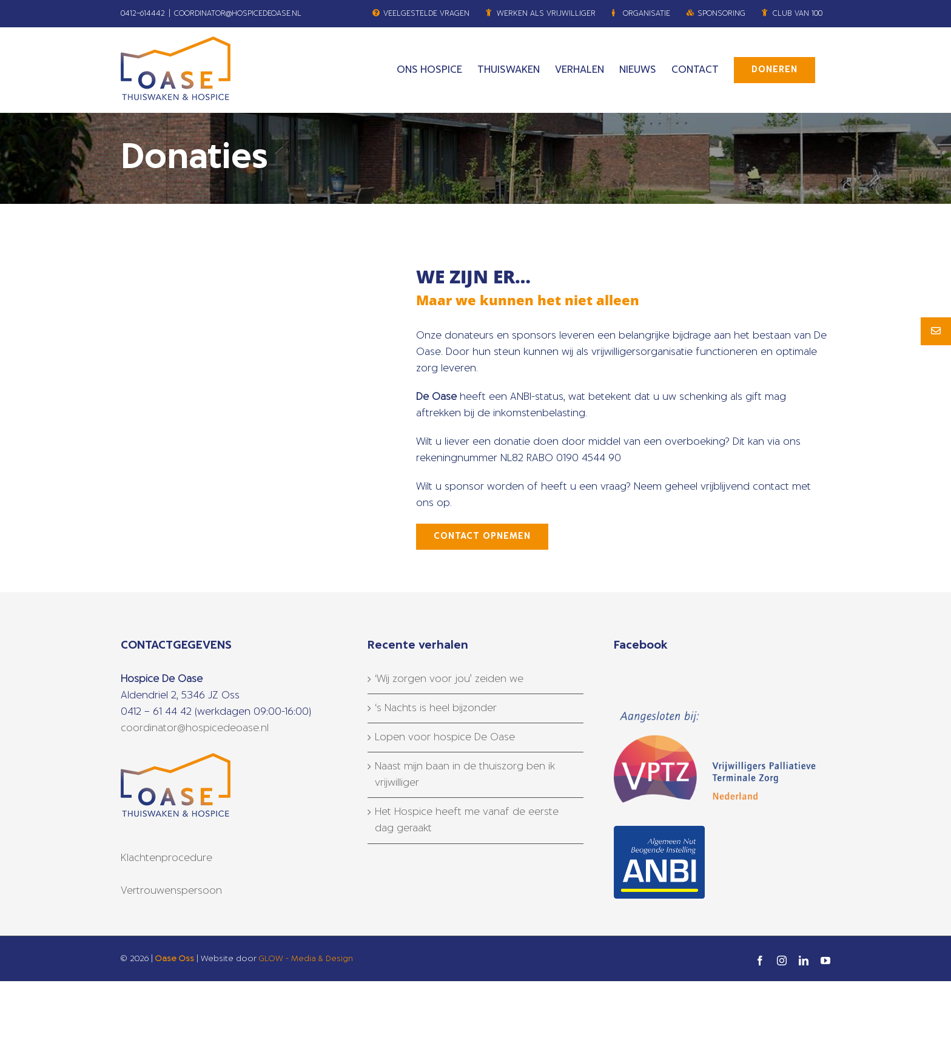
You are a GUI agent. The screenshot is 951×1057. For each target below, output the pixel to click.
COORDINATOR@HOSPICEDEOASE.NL (237, 13)
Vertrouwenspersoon (171, 891)
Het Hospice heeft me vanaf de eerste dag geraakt (467, 820)
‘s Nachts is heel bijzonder (436, 708)
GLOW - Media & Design (306, 959)
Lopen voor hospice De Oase (445, 737)
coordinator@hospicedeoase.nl (195, 728)
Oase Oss (174, 959)
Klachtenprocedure (166, 858)
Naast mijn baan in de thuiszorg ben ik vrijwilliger (465, 775)
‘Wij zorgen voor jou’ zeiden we (449, 679)
